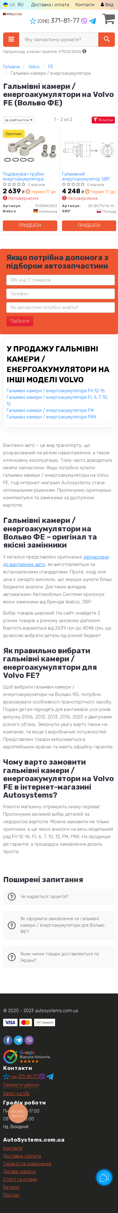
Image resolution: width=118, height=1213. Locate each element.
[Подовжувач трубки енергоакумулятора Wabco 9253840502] (30, 149)
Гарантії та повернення (27, 1164)
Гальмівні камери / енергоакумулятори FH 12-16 (56, 391)
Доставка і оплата (50, 4)
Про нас (11, 1195)
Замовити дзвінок (21, 1085)
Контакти (85, 4)
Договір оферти (19, 1171)
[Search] (106, 39)
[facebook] (8, 1040)
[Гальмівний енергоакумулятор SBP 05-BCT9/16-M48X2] (89, 149)
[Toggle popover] (104, 1177)
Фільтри (103, 120)
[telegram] (18, 1040)
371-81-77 (55, 20)
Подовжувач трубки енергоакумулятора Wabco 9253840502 (23, 176)
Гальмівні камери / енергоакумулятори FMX (51, 417)
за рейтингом (19, 120)
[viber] (29, 1040)
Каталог (11, 1187)
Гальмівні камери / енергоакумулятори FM (50, 410)
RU (20, 4)
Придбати (30, 225)
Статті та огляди (20, 1179)
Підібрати (19, 321)
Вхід (107, 4)
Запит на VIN (16, 1093)
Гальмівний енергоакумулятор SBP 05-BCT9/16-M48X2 (86, 176)
